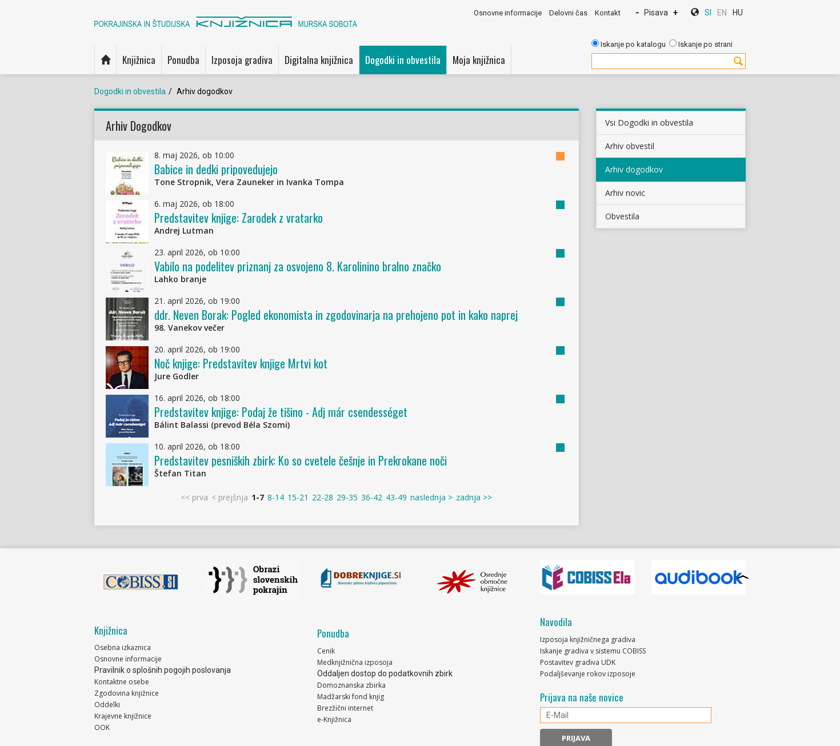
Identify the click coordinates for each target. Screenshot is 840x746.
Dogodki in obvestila (403, 60)
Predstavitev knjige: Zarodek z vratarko (238, 217)
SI (708, 12)
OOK (102, 727)
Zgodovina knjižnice (126, 693)
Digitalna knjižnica (319, 60)
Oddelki (107, 704)
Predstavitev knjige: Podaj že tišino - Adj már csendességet (280, 411)
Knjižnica (138, 60)
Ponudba (183, 60)
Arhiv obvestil (629, 146)
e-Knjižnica (334, 719)
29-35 (347, 497)
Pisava (656, 12)
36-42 (371, 497)
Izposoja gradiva (242, 60)
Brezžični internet (345, 708)
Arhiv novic (625, 192)
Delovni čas (568, 13)
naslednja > (431, 497)
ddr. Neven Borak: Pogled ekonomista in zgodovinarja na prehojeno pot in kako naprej (336, 314)
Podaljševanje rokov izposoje (587, 674)
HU (738, 12)
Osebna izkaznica (122, 647)
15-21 (298, 497)
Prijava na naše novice (581, 697)
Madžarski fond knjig (350, 696)
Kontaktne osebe (121, 682)
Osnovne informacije (508, 13)
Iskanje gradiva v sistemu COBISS (593, 651)
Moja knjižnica (479, 60)
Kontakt (608, 13)
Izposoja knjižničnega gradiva (587, 639)
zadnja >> (474, 497)
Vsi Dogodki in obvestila (649, 122)
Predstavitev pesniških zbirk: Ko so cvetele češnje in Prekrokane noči (300, 460)
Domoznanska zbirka (351, 685)
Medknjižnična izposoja (355, 662)
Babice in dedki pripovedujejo (216, 169)
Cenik (326, 651)
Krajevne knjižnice (122, 716)
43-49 (396, 497)
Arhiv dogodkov (634, 169)
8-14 (275, 497)
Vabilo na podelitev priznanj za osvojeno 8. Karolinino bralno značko (297, 266)
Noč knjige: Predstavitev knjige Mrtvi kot (240, 363)
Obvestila (622, 216)
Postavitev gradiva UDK (577, 662)
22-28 (322, 497)
